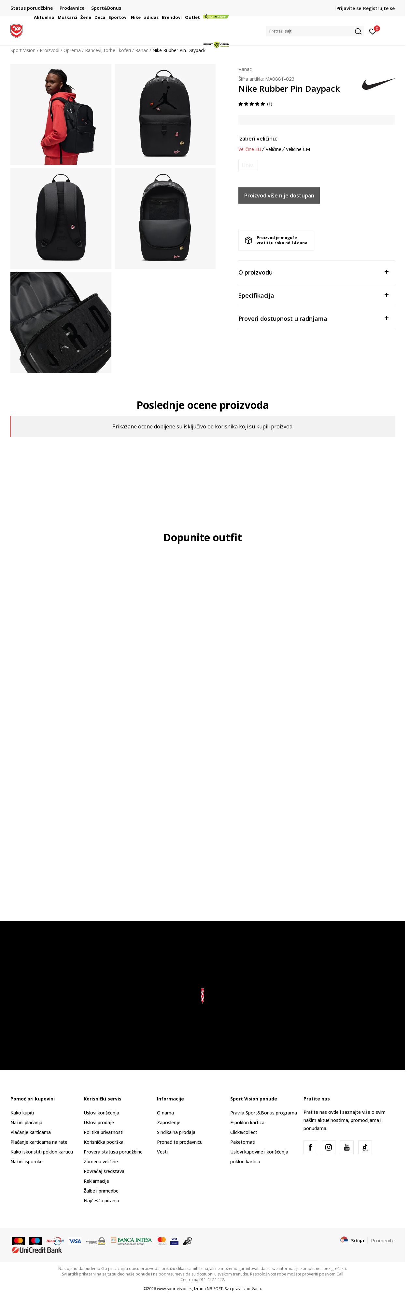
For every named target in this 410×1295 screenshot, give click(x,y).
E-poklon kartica (247, 1122)
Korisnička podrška (103, 1142)
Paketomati (242, 1142)
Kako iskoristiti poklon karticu (41, 1152)
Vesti (162, 1152)
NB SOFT (215, 1288)
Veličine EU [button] (249, 149)
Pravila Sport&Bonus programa (263, 1113)
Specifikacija (313, 294)
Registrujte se (379, 8)
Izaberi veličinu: (257, 139)
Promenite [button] (383, 1240)
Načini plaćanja (26, 1122)
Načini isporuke (26, 1161)
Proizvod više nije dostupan (279, 195)
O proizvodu (313, 271)
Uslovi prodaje (99, 1122)
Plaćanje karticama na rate (38, 1142)
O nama (165, 1113)
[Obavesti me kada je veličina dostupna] (248, 165)
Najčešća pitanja (101, 1200)
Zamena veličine (101, 1161)
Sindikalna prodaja (176, 1132)
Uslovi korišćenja (101, 1113)
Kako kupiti (22, 1113)
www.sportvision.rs (174, 1288)
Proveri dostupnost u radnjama (313, 318)
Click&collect (243, 1132)
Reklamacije (96, 1181)
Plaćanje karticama (30, 1132)
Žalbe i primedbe (101, 1191)
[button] (315, 31)
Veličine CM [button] (298, 149)
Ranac (245, 69)
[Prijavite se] (373, 31)
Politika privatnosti (103, 1132)
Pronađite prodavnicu (180, 1142)
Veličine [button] (273, 149)
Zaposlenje (168, 1122)
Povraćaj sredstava (104, 1171)
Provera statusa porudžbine (113, 1152)
